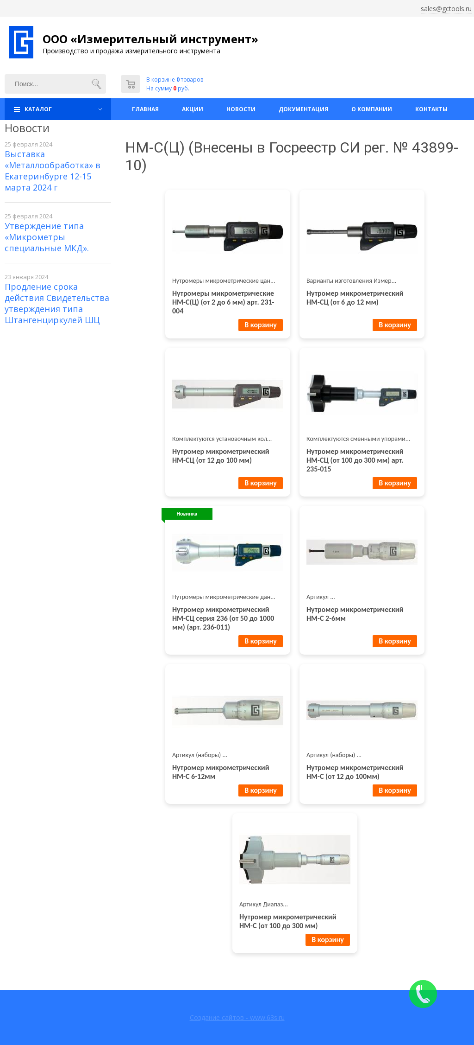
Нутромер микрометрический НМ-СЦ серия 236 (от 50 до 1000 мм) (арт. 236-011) (223, 618)
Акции (192, 109)
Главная (145, 109)
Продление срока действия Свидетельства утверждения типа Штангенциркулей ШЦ (57, 303)
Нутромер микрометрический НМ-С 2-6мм (355, 614)
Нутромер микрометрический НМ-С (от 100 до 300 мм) (288, 921)
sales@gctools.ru (446, 8)
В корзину (260, 324)
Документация (303, 109)
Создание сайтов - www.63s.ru (237, 1017)
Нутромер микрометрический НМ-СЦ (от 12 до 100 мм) (220, 456)
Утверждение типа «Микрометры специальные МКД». (47, 237)
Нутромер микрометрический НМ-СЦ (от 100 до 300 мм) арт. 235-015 (355, 460)
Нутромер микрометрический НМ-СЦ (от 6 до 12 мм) (355, 297)
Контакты (431, 109)
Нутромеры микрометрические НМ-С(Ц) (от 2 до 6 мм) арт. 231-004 (223, 302)
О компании (371, 109)
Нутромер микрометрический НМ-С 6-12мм (220, 772)
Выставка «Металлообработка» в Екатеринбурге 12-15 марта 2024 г (52, 170)
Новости (241, 109)
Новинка (187, 513)
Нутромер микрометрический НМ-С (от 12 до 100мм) (355, 772)
